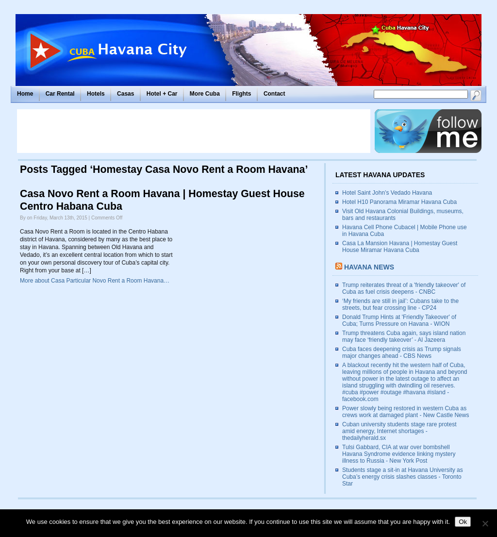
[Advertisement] (193, 131)
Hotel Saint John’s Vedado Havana (387, 192)
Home (25, 93)
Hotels (96, 93)
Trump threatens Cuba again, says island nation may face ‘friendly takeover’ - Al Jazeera (403, 336)
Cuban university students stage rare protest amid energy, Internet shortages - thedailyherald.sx (399, 431)
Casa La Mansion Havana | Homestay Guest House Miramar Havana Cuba (399, 246)
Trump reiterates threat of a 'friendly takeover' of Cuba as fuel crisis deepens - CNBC (403, 288)
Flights (241, 93)
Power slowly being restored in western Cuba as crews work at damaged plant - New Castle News (405, 412)
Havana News (369, 267)
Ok (463, 521)
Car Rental (60, 93)
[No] (485, 523)
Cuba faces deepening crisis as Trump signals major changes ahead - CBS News (401, 352)
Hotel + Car (162, 93)
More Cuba (205, 93)
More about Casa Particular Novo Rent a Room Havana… (94, 280)
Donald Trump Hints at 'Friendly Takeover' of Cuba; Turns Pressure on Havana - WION (399, 320)
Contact (274, 93)
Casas (125, 93)
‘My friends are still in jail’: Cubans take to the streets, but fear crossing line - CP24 (400, 304)
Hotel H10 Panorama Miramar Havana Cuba (399, 202)
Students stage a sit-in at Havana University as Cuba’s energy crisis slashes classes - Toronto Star (402, 477)
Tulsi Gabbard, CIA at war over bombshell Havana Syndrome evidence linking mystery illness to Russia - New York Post (398, 454)
